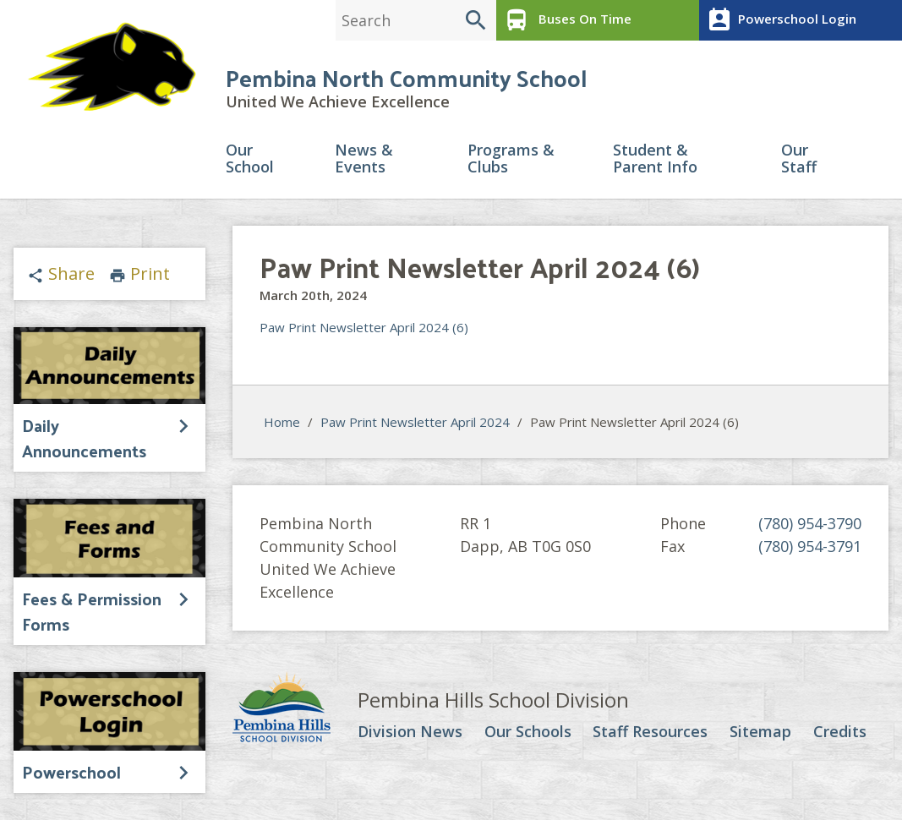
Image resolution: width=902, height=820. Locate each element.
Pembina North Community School (406, 77)
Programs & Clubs (511, 159)
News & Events (364, 159)
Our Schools (527, 732)
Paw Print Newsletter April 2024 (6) (364, 328)
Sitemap (760, 732)
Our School (250, 159)
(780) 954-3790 (809, 524)
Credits (839, 732)
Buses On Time (565, 20)
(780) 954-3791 (809, 547)
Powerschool (71, 772)
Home (282, 421)
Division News (410, 732)
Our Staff (799, 159)
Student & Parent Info (655, 159)
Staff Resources (650, 732)
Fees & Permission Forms (91, 612)
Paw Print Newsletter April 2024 (415, 421)
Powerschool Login (779, 20)
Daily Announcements (84, 439)
